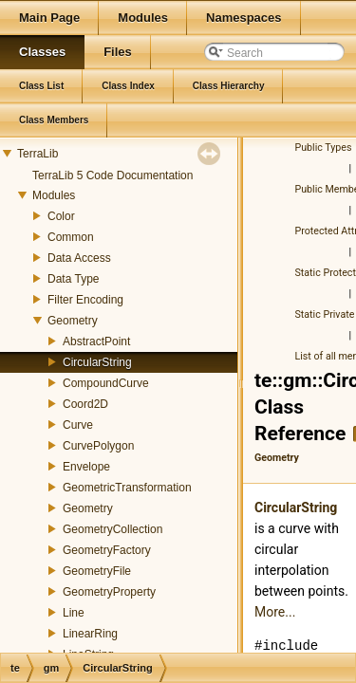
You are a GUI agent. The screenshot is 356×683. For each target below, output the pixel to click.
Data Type (73, 279)
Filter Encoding (85, 299)
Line (73, 612)
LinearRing (90, 633)
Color (61, 216)
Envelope (86, 466)
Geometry (72, 320)
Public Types (323, 147)
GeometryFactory (107, 550)
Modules (53, 195)
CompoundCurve (106, 383)
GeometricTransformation (127, 487)
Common (70, 237)
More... (274, 611)
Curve (78, 425)
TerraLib (37, 153)
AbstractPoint (96, 341)
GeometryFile (97, 571)
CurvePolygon (98, 445)
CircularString (97, 362)
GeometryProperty (109, 592)
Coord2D (85, 404)
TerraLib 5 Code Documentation (112, 175)
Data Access (79, 258)
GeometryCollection (112, 529)
